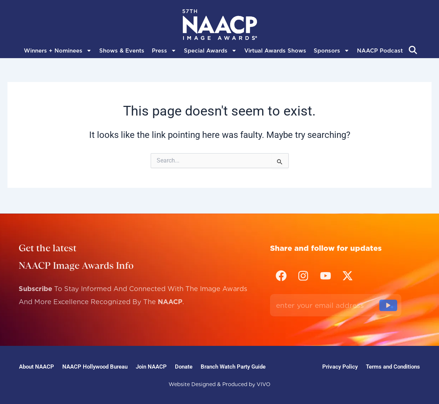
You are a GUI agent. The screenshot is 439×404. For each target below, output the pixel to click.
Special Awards (210, 50)
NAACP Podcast (380, 50)
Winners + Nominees (58, 50)
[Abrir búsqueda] (413, 50)
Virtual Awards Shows (275, 50)
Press (164, 50)
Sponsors (331, 50)
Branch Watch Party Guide (239, 366)
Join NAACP (153, 366)
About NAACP (37, 366)
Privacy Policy (337, 366)
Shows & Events (121, 50)
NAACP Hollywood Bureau (96, 366)
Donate (188, 366)
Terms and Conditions (392, 366)
